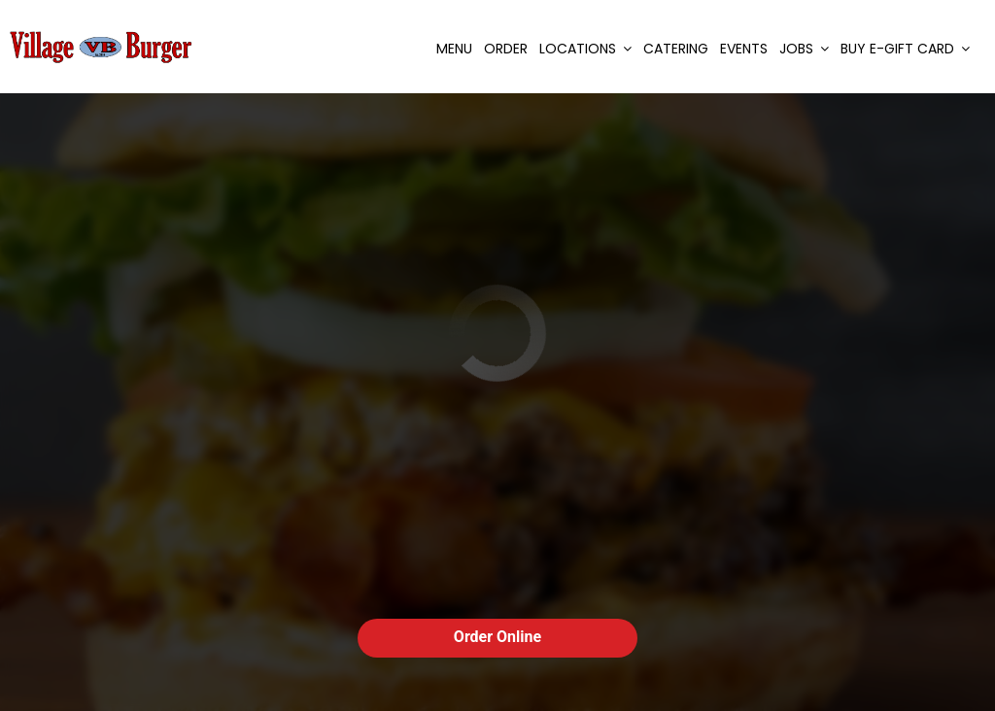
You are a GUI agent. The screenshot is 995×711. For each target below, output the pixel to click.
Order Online (497, 636)
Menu (454, 48)
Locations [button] (585, 48)
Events (744, 48)
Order (506, 48)
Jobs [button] (804, 48)
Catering (675, 48)
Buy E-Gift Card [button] (905, 48)
